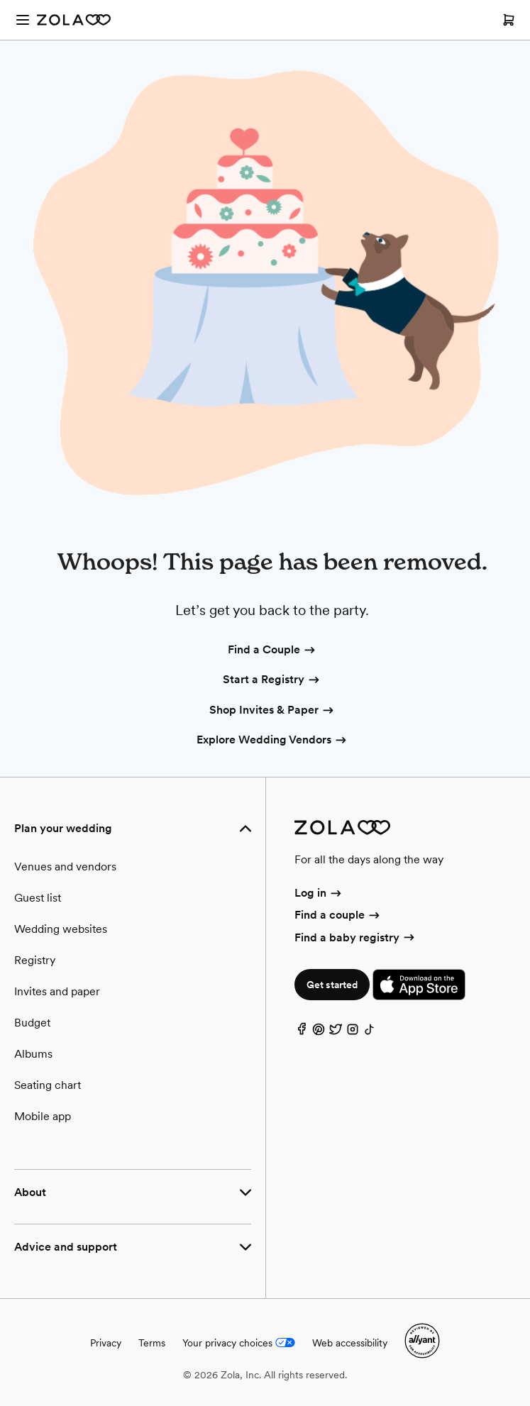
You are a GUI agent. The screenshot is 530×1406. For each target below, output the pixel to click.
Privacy (105, 1343)
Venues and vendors (65, 866)
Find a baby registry (355, 937)
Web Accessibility (0, 0)
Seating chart (47, 1085)
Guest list (37, 897)
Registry (34, 960)
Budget (32, 1022)
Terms (151, 1343)
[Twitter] (336, 1032)
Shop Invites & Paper (272, 711)
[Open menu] (22, 19)
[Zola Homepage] (74, 20)
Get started (332, 984)
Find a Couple (272, 650)
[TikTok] (370, 1032)
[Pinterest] (318, 1032)
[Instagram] (353, 1032)
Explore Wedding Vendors (272, 740)
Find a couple (338, 914)
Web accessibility (349, 1343)
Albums (33, 1054)
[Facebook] (301, 1032)
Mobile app (42, 1116)
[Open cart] (509, 19)
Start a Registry (272, 680)
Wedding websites (60, 929)
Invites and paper (57, 991)
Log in (318, 892)
